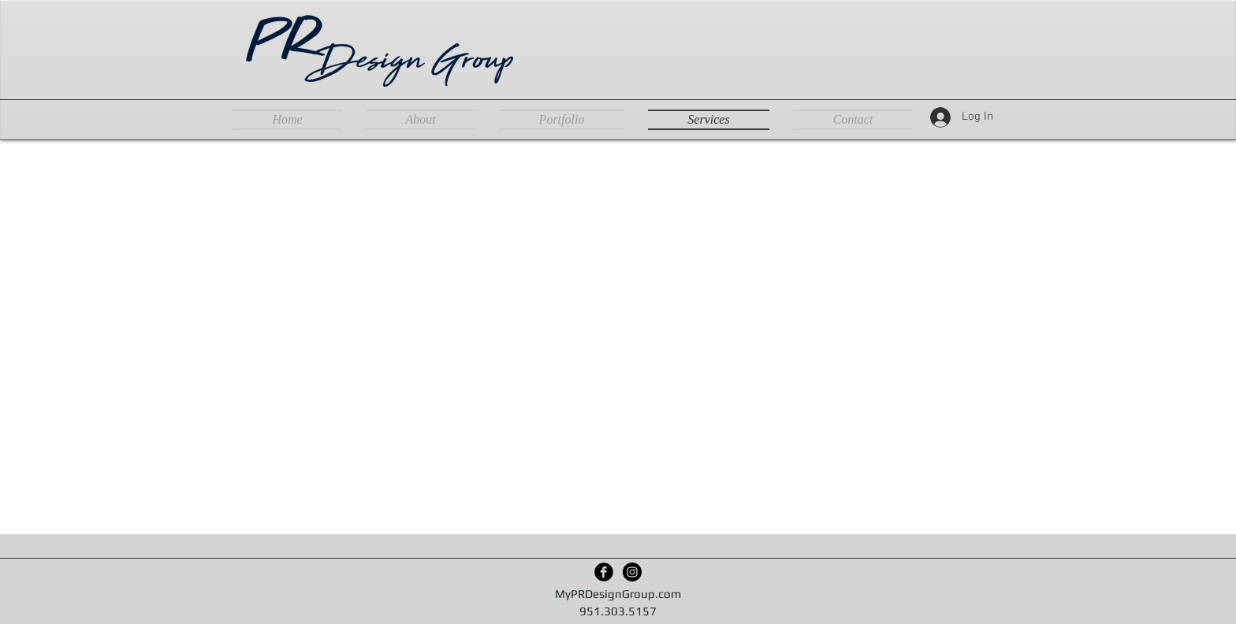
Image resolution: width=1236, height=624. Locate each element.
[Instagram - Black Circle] (632, 572)
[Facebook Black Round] (603, 572)
